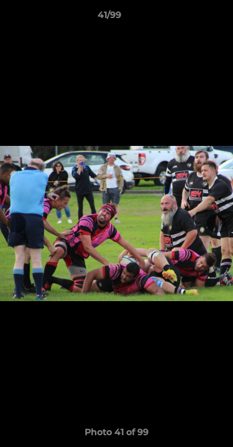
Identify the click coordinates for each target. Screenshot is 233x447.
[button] (188, 18)
